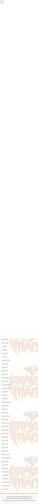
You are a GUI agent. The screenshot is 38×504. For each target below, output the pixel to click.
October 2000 (5, 378)
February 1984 (6, 454)
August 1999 (5, 391)
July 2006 (4, 357)
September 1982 (6, 458)
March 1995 (5, 430)
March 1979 (5, 489)
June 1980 (4, 475)
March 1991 (5, 437)
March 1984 (5, 451)
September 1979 (6, 486)
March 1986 (5, 444)
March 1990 (5, 440)
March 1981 (5, 468)
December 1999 (6, 385)
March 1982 (5, 465)
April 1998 (4, 409)
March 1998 (5, 412)
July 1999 (4, 395)
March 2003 (5, 371)
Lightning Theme (19, 500)
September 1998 (6, 402)
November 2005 (6, 360)
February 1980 (6, 482)
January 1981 (5, 472)
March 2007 (5, 353)
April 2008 (4, 339)
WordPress (11, 500)
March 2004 (5, 364)
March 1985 (5, 447)
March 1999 (5, 399)
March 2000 (5, 381)
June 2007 (4, 350)
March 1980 (5, 479)
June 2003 (4, 367)
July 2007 (4, 346)
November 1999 (6, 388)
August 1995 (5, 426)
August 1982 (5, 461)
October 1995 (5, 423)
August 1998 (5, 405)
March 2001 (5, 374)
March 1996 (5, 419)
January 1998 (5, 416)
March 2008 (5, 343)
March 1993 (5, 433)
